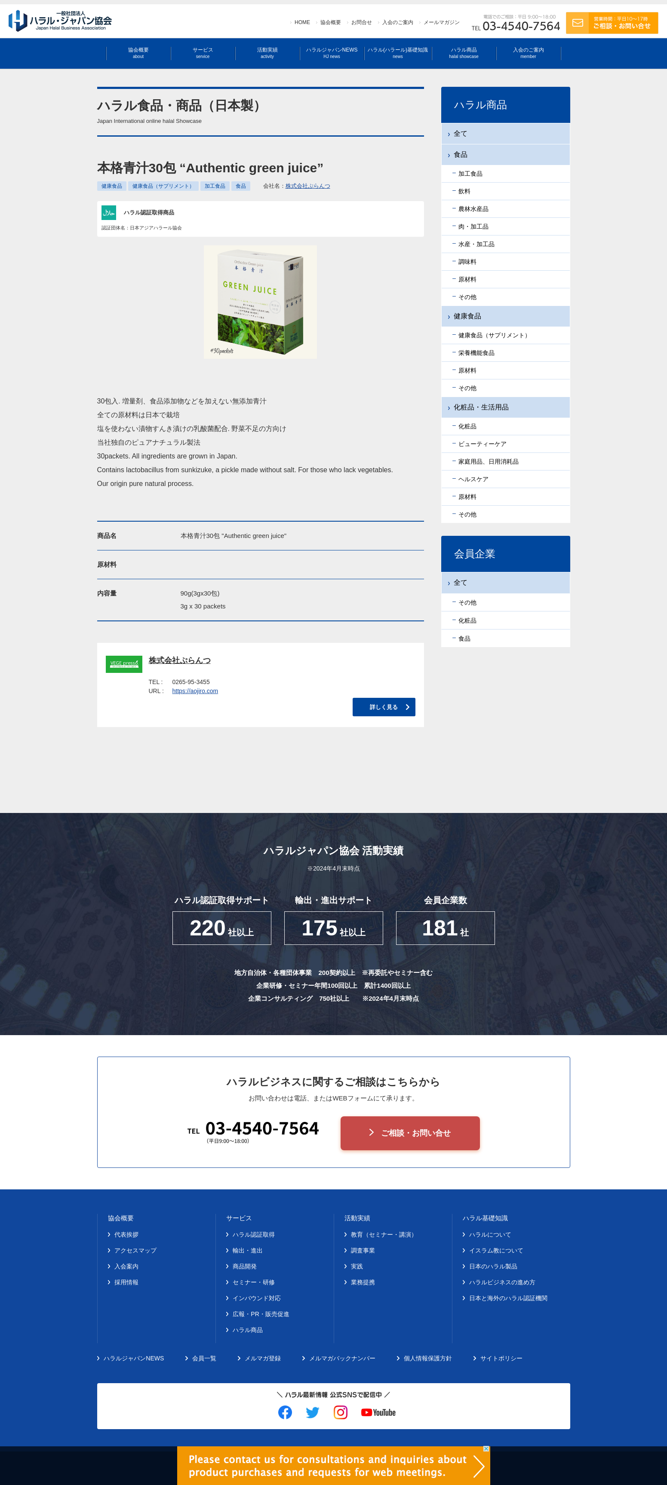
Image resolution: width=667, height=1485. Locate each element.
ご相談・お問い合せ (416, 1133)
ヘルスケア (473, 479)
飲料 (464, 191)
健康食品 (111, 186)
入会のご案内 (397, 22)
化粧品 (467, 426)
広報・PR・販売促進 (261, 1314)
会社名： (296, 186)
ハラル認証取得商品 (149, 212)
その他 (467, 296)
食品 (241, 186)
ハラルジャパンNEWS (332, 53)
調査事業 (363, 1250)
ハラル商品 (463, 53)
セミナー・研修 (254, 1282)
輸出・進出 (248, 1250)
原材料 (467, 279)
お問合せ (361, 22)
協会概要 (330, 22)
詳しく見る (384, 707)
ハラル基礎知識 (485, 1218)
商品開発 (245, 1266)
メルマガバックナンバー (342, 1358)
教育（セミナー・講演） (384, 1234)
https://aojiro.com (195, 691)
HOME (302, 22)
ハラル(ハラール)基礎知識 (398, 53)
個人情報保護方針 (428, 1358)
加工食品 (215, 186)
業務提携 (363, 1282)
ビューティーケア (482, 443)
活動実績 (267, 53)
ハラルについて (490, 1234)
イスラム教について (496, 1250)
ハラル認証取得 (254, 1234)
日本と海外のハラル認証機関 (508, 1298)
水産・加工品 (476, 244)
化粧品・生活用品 (481, 407)
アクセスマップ (135, 1250)
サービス (203, 53)
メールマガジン (442, 22)
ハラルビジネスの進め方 (502, 1282)
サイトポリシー (501, 1358)
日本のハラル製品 (493, 1266)
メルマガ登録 (263, 1358)
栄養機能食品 (476, 352)
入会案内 (126, 1266)
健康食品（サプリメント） (163, 186)
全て (460, 133)
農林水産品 (473, 208)
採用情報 (126, 1282)
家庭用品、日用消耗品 (488, 461)
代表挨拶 (126, 1234)
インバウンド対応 (257, 1298)
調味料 (467, 261)
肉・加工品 (473, 226)
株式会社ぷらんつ (308, 186)
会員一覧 (204, 1358)
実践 (357, 1266)
